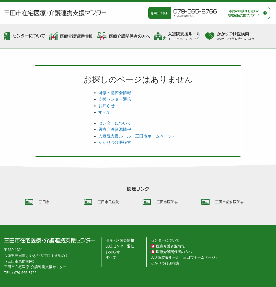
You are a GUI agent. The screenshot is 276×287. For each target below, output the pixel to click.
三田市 (44, 202)
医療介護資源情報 (114, 129)
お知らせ (106, 106)
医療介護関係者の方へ (174, 252)
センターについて (114, 123)
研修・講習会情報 (114, 92)
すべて (104, 112)
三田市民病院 (108, 202)
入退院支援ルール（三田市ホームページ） (137, 136)
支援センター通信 (114, 99)
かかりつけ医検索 (114, 142)
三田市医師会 (167, 202)
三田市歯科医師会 (229, 202)
